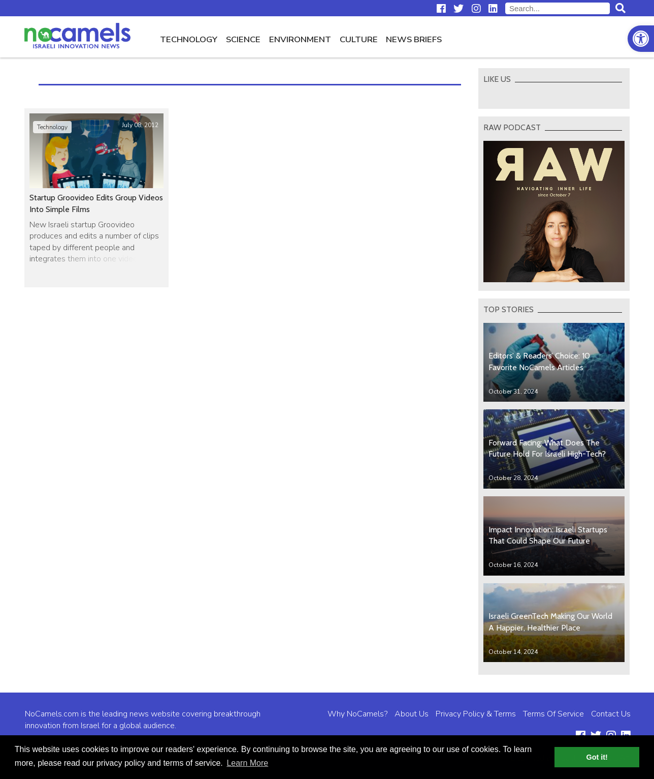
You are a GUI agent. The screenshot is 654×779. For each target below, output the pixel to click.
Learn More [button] (247, 763)
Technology (188, 39)
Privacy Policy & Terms (476, 714)
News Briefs (414, 39)
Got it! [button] (597, 757)
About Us (412, 714)
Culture (359, 39)
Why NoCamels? (357, 714)
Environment (300, 39)
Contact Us (611, 714)
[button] (641, 38)
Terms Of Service (553, 714)
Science (243, 39)
